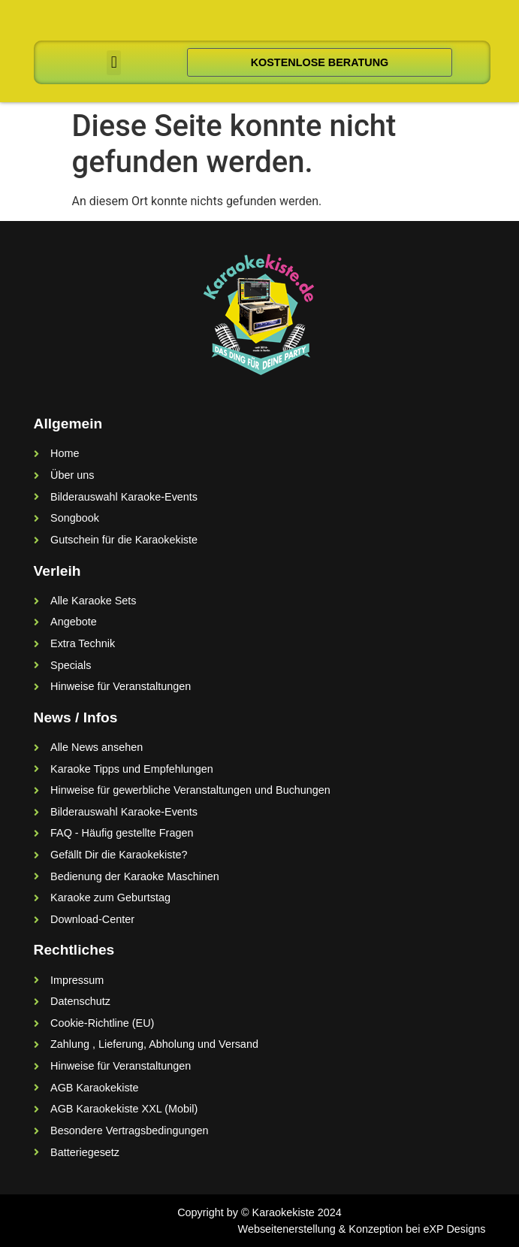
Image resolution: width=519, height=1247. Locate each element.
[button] (114, 62)
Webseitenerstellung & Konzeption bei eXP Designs (362, 1229)
